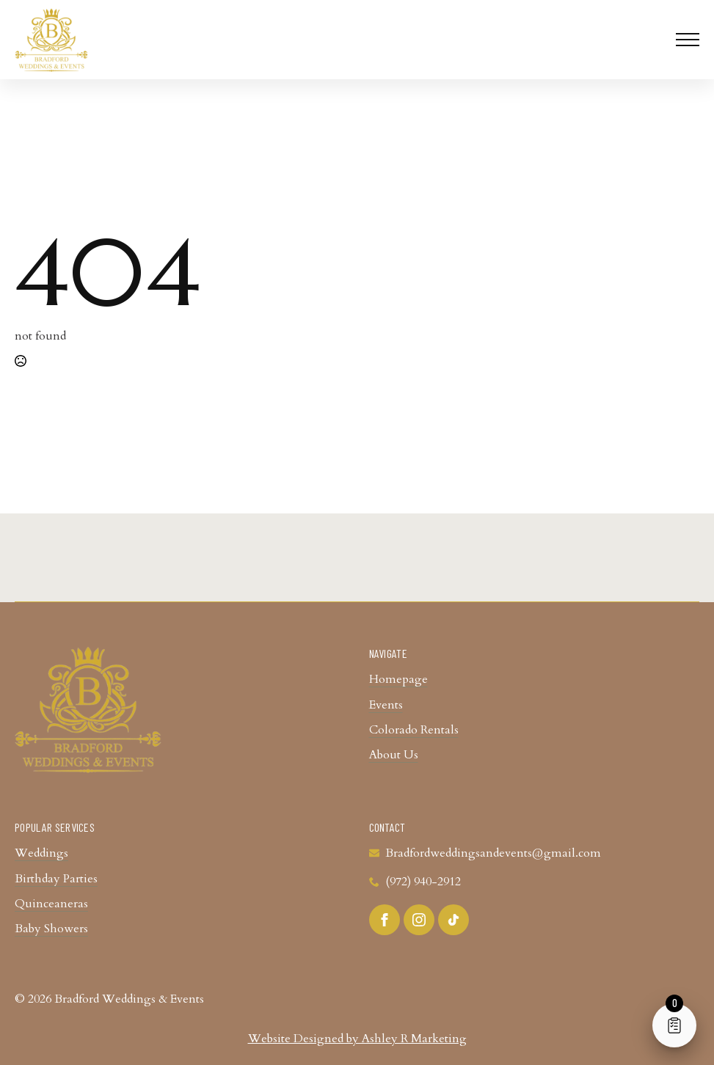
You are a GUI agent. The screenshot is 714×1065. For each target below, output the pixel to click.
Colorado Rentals (414, 730)
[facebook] (384, 919)
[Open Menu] (687, 39)
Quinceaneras (51, 904)
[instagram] (419, 919)
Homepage (398, 679)
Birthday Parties (56, 879)
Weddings (41, 853)
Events (386, 705)
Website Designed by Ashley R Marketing (357, 1039)
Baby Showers (51, 929)
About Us (393, 755)
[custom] (453, 919)
